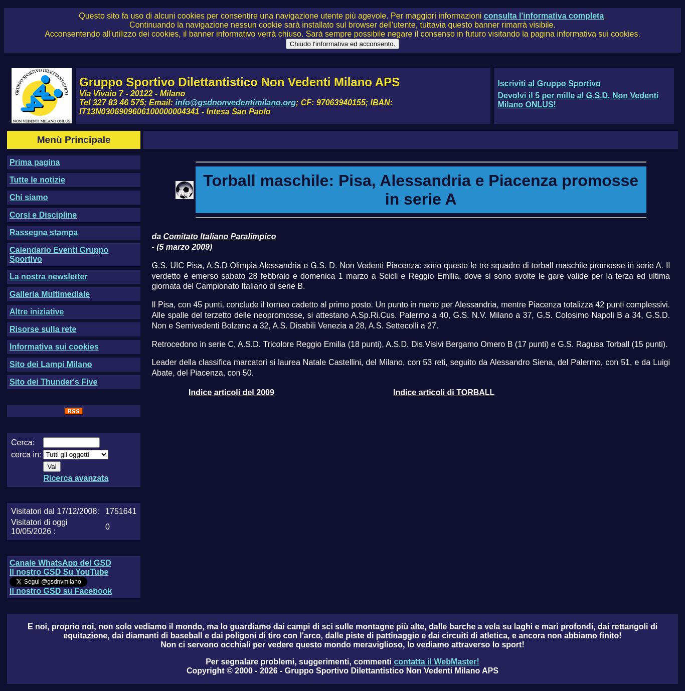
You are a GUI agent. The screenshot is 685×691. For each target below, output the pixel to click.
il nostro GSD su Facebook (61, 591)
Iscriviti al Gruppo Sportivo (548, 83)
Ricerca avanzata (75, 478)
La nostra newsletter (49, 276)
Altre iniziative (37, 311)
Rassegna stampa (44, 232)
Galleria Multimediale (50, 294)
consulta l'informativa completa (544, 16)
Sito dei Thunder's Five (53, 382)
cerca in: (26, 454)
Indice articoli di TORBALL (443, 392)
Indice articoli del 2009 (231, 392)
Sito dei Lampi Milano (51, 364)
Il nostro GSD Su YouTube (59, 572)
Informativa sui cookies (54, 346)
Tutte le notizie (37, 180)
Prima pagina (35, 162)
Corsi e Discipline (43, 215)
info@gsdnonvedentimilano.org (236, 102)
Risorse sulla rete (43, 329)
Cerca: (23, 442)
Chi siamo (29, 197)
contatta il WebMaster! (436, 661)
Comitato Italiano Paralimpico (219, 236)
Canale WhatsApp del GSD (60, 563)
